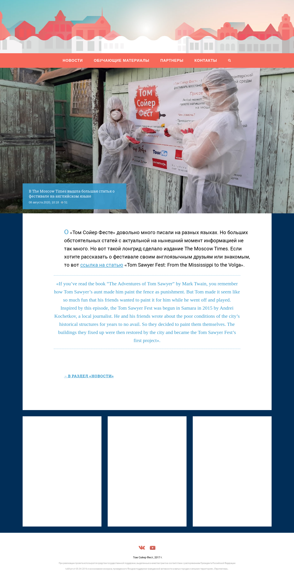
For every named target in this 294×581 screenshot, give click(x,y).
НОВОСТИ (73, 60)
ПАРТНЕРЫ (171, 60)
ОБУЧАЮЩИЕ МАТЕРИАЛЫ (121, 60)
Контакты (205, 60)
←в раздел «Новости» (89, 375)
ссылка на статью (101, 265)
